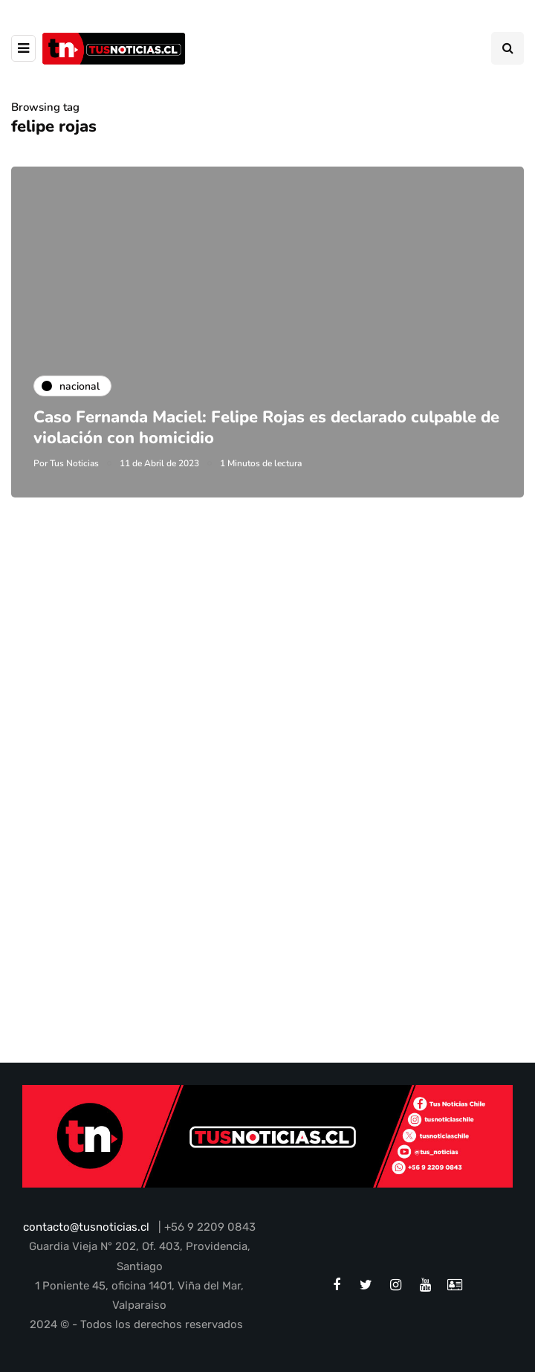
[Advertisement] (267, 680)
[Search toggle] (507, 48)
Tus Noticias (74, 463)
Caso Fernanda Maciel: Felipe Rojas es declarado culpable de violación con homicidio (266, 427)
